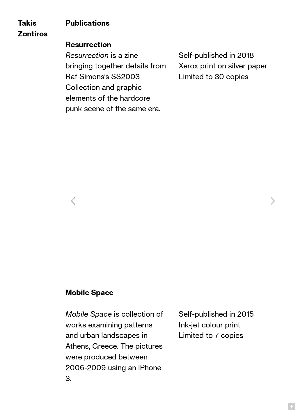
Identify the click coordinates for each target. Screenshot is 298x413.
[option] (172, 201)
